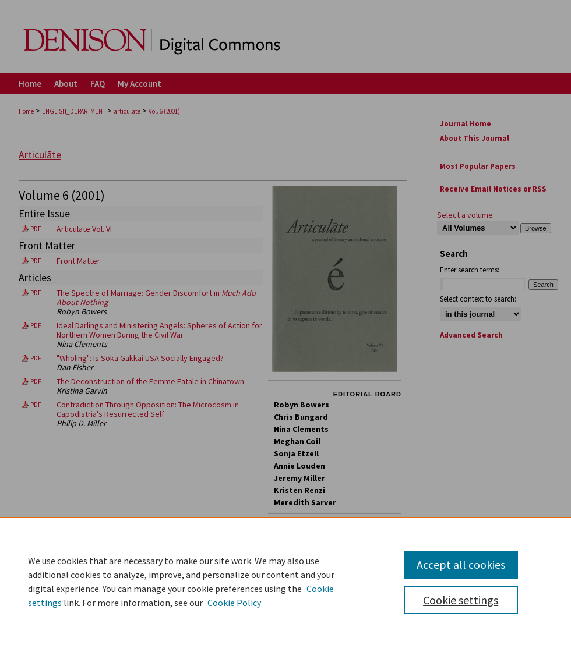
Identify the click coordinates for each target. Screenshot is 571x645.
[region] (285, 581)
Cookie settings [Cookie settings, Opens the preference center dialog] (460, 600)
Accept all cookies (461, 564)
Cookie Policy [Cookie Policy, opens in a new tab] (234, 602)
